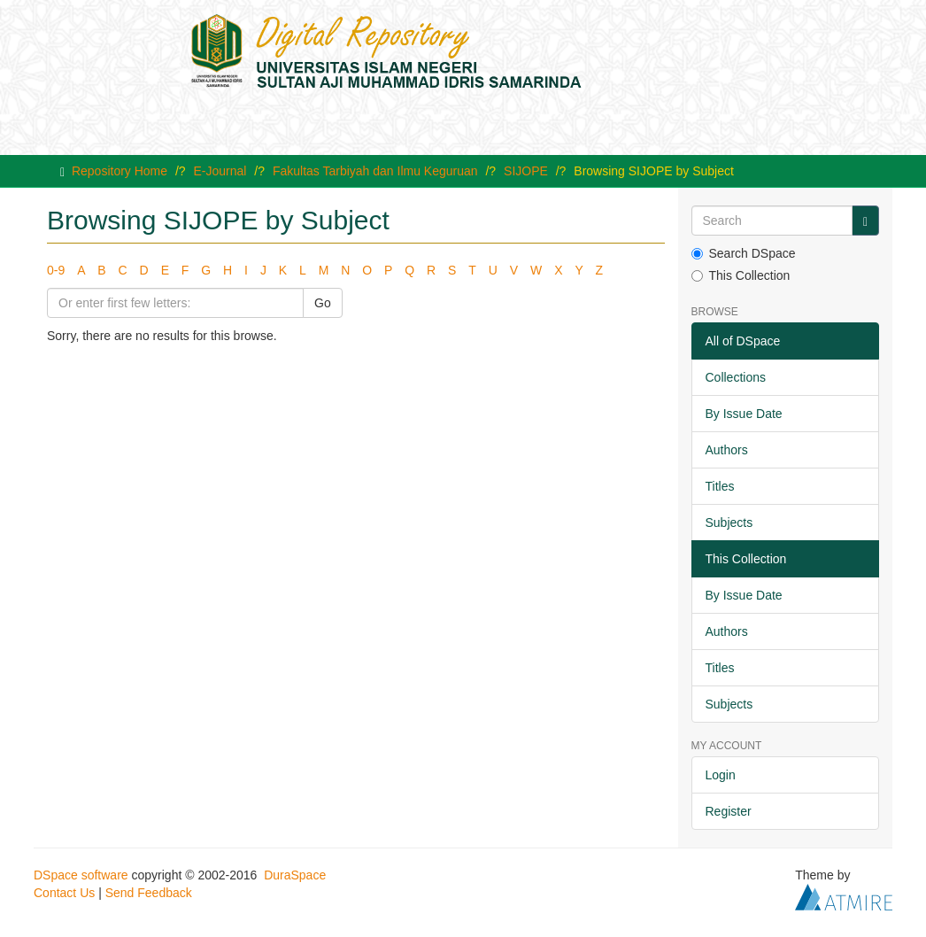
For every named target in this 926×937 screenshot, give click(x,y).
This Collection (741, 275)
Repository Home (119, 171)
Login (721, 775)
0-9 (56, 270)
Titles (720, 486)
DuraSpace (295, 875)
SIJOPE (526, 171)
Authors (727, 450)
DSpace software (81, 875)
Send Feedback (148, 893)
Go (322, 303)
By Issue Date (744, 414)
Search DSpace (743, 253)
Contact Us (64, 893)
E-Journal (220, 171)
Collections (736, 377)
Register (729, 811)
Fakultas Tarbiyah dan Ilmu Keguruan (375, 171)
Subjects (729, 522)
